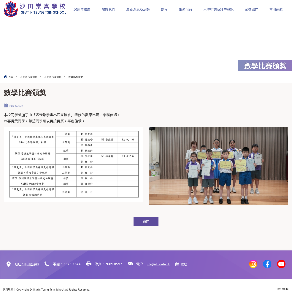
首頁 (10, 77)
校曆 (194, 264)
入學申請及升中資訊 (218, 9)
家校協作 (251, 9)
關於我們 (108, 9)
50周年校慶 (82, 9)
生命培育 (185, 9)
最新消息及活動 (138, 9)
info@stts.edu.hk (165, 264)
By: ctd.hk (283, 290)
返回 (146, 222)
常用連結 (276, 9)
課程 (164, 9)
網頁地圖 (8, 290)
